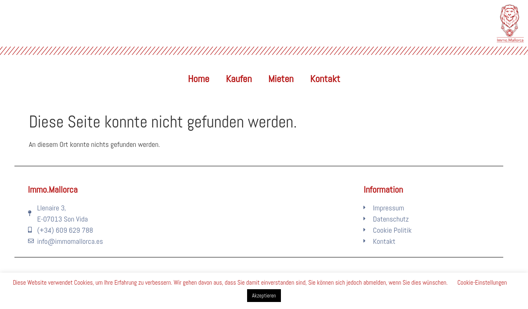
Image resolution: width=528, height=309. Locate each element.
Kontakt (325, 78)
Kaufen (239, 78)
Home (199, 78)
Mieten (280, 78)
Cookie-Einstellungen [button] (482, 282)
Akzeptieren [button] (264, 295)
